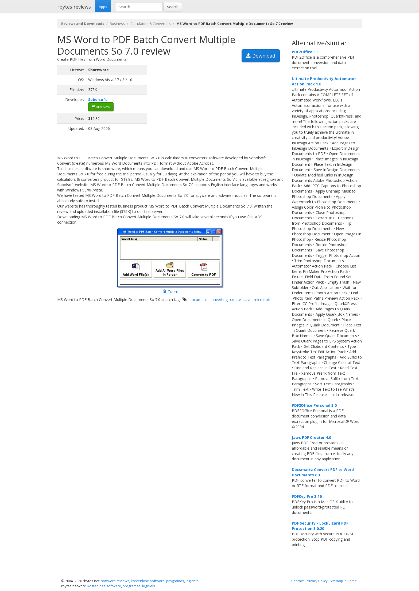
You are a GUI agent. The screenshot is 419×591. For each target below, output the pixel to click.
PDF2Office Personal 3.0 (314, 405)
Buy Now (101, 106)
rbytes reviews (74, 6)
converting (219, 299)
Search (173, 6)
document (198, 299)
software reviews (115, 580)
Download (260, 55)
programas (175, 580)
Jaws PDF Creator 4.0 (311, 437)
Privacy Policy (317, 580)
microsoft (262, 299)
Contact (297, 580)
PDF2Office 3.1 (305, 51)
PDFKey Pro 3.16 (307, 496)
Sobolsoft (97, 99)
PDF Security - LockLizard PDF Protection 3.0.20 (320, 526)
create (235, 299)
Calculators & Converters (150, 23)
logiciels (192, 580)
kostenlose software (148, 580)
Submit (350, 580)
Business (117, 23)
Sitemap (336, 580)
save (247, 299)
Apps (103, 6)
